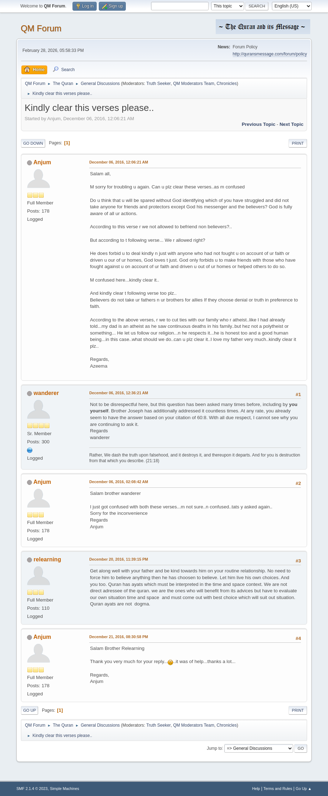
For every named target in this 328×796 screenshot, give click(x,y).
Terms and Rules (277, 788)
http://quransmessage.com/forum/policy (270, 54)
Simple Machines (64, 788)
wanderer (46, 393)
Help (256, 788)
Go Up (29, 710)
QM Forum (41, 28)
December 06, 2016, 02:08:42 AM (118, 482)
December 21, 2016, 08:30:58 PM (118, 637)
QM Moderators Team (193, 83)
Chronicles (227, 83)
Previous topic (258, 124)
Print (298, 143)
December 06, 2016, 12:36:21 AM (118, 393)
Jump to (214, 748)
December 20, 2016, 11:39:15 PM (118, 559)
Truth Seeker (158, 83)
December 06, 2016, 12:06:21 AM (118, 162)
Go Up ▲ (304, 788)
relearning (47, 559)
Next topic (291, 124)
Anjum (42, 162)
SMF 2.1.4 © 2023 (32, 788)
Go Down (33, 143)
